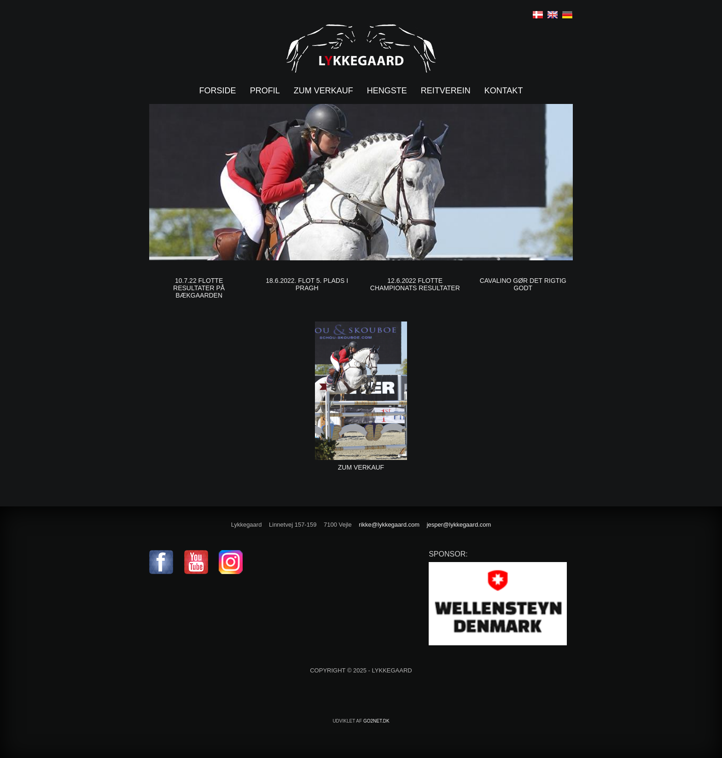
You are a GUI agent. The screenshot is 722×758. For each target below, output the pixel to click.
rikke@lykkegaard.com (389, 524)
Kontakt (503, 90)
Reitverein (446, 90)
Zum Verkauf (361, 467)
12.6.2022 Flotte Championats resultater (415, 284)
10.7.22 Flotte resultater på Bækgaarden (199, 288)
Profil (265, 90)
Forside (217, 90)
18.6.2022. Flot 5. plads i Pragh (307, 284)
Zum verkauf (323, 90)
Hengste (387, 90)
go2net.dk (376, 721)
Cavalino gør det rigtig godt (523, 284)
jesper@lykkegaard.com (459, 524)
